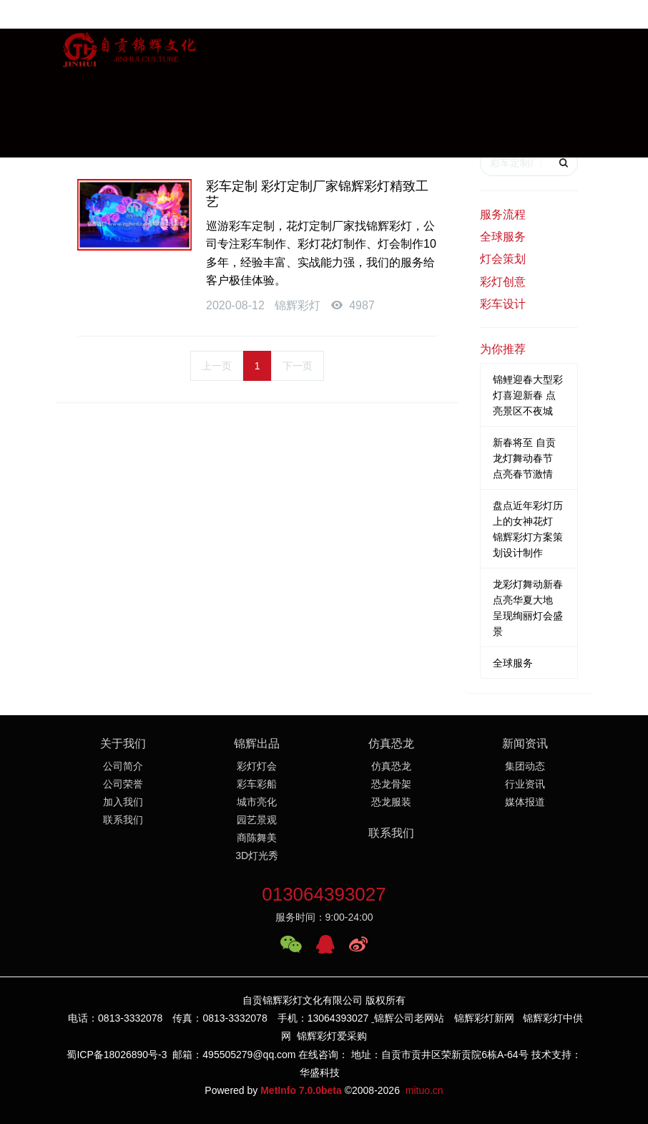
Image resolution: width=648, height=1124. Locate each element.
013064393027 (324, 894)
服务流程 (503, 214)
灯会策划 (503, 259)
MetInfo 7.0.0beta (301, 1090)
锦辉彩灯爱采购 (332, 1036)
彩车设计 (503, 304)
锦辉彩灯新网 (484, 1018)
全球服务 (503, 237)
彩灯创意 (503, 282)
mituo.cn (424, 1090)
